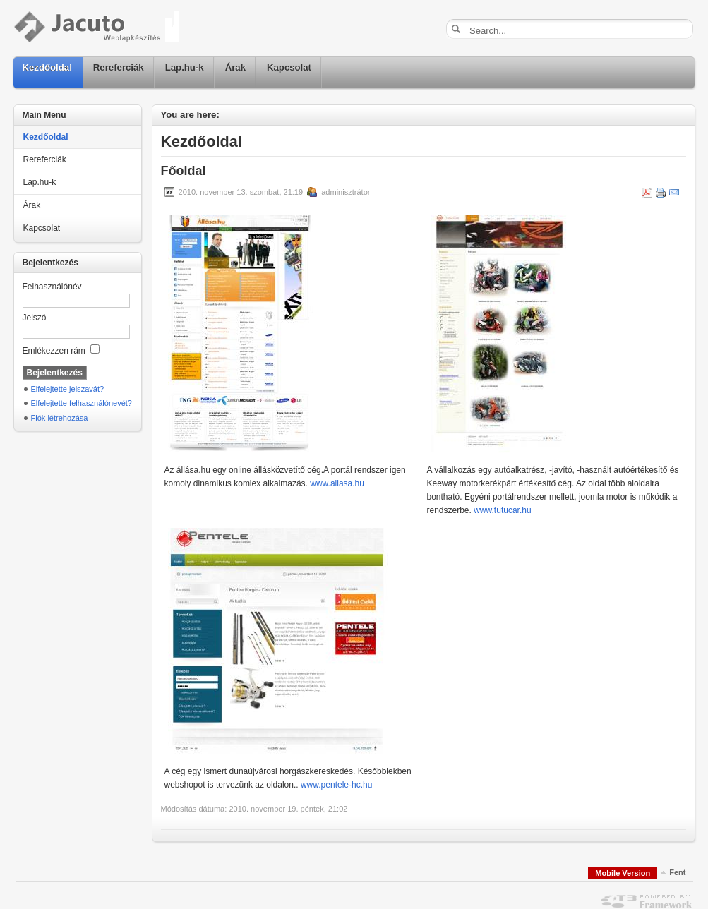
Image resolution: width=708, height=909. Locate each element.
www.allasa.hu (337, 483)
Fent (677, 872)
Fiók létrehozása (59, 418)
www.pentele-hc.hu (336, 785)
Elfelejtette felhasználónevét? (82, 403)
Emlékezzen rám (61, 351)
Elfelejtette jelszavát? (67, 389)
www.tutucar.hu (502, 510)
